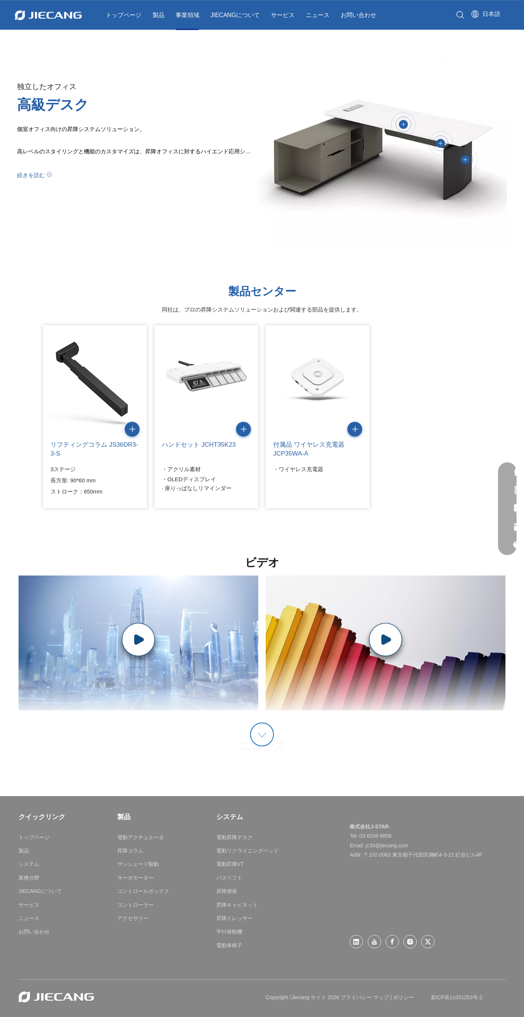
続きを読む (31, 175)
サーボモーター (135, 878)
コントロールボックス (143, 891)
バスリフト (229, 878)
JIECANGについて (235, 15)
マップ (381, 997)
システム (29, 864)
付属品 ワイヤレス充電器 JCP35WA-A (308, 449)
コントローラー (135, 905)
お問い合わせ (358, 15)
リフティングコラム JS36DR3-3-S (94, 449)
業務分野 (29, 878)
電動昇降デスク (234, 837)
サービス (283, 15)
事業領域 (187, 15)
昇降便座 (226, 891)
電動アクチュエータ (140, 837)
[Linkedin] (356, 941)
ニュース (318, 15)
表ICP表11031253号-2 (456, 997)
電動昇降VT (230, 864)
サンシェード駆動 (138, 864)
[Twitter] (428, 941)
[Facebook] (392, 941)
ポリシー (403, 997)
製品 (158, 15)
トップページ (123, 15)
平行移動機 (229, 932)
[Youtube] (374, 941)
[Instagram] (410, 941)
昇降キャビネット (237, 905)
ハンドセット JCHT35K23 (199, 444)
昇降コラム (130, 851)
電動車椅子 (229, 945)
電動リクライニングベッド (247, 851)
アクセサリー (132, 918)
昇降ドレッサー (234, 918)
